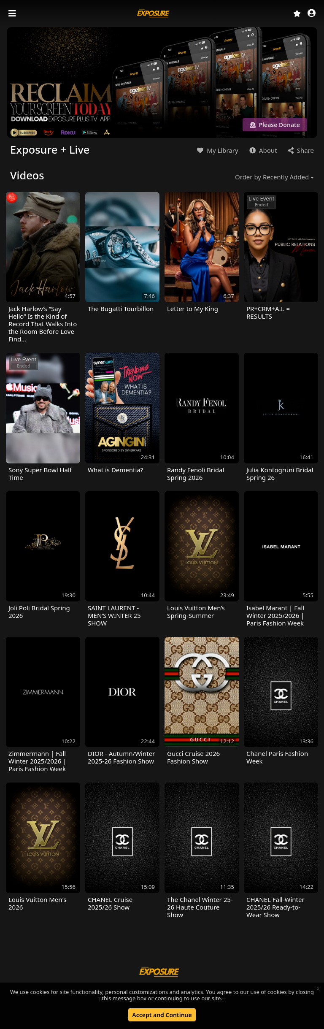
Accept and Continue (162, 1015)
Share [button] (300, 150)
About (262, 150)
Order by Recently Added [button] (272, 177)
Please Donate (275, 125)
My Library (216, 150)
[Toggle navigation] (13, 13)
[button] (311, 13)
